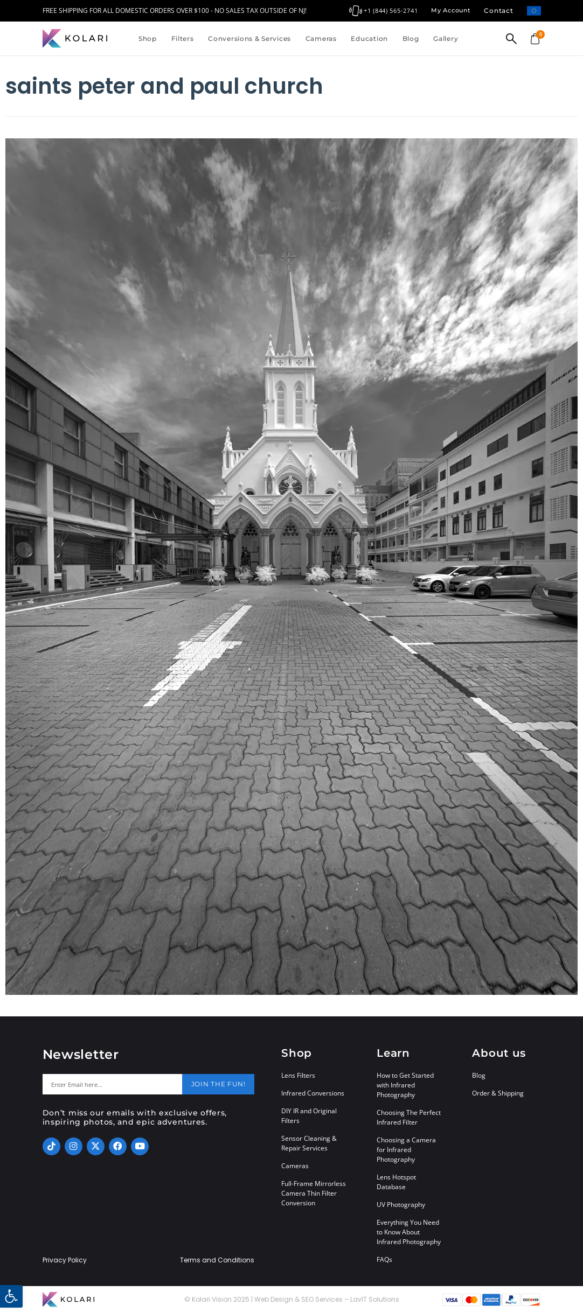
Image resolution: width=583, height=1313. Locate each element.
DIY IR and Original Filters (309, 1115)
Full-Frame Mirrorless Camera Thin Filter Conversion (313, 1193)
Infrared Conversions (312, 1093)
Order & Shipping (498, 1093)
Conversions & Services (249, 38)
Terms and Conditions (217, 1260)
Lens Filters (298, 1075)
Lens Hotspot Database (396, 1181)
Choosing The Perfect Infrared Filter (409, 1117)
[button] (11, 1296)
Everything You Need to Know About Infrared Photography (409, 1232)
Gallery (445, 38)
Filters (182, 38)
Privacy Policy (65, 1260)
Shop (147, 38)
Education (369, 38)
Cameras (321, 38)
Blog (410, 38)
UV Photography (401, 1204)
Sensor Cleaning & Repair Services (309, 1143)
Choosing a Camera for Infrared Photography (406, 1149)
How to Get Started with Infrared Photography (405, 1085)
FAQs (384, 1259)
